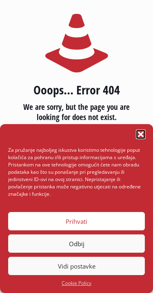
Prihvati (76, 221)
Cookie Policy (76, 283)
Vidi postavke (76, 266)
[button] (141, 134)
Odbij (76, 244)
